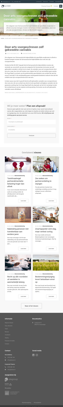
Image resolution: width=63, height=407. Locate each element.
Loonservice (39, 1)
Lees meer (23, 200)
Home (2, 38)
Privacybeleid (37, 402)
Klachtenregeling (26, 402)
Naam (9, 118)
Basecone (45, 1)
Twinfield (51, 1)
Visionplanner (58, 1)
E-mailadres (10, 126)
